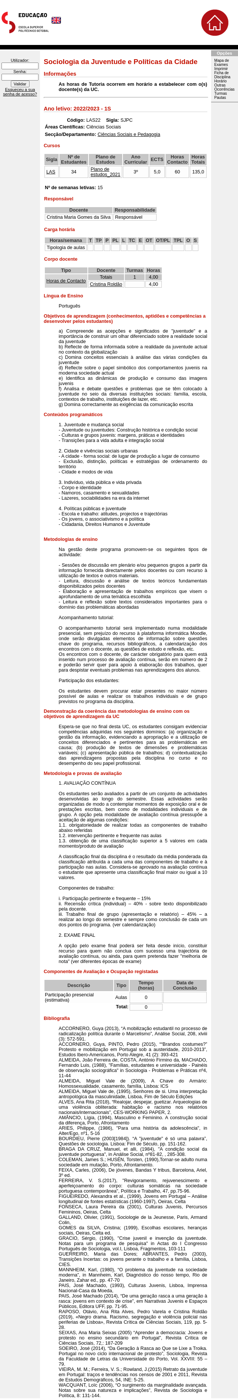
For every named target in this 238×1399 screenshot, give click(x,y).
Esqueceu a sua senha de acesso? (20, 91)
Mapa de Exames (221, 62)
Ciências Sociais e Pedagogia (129, 134)
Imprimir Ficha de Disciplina (222, 73)
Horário (220, 81)
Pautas (220, 98)
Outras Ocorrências (224, 87)
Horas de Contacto (66, 281)
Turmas (220, 93)
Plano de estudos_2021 (106, 172)
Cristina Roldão (106, 284)
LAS (50, 172)
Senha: (20, 71)
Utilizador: (20, 60)
